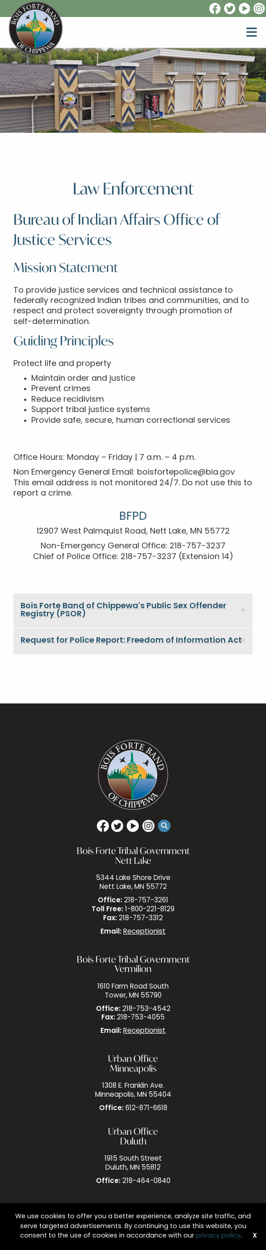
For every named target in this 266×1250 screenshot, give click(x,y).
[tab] (133, 610)
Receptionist (144, 932)
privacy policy (218, 1236)
